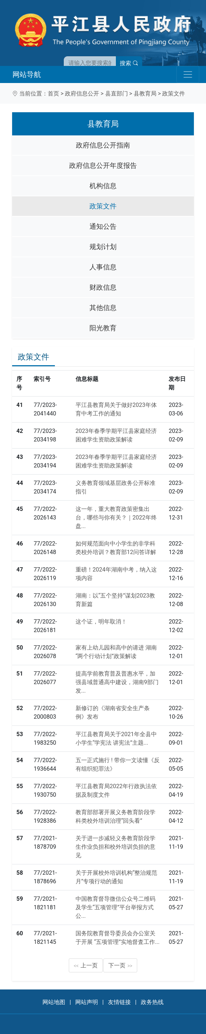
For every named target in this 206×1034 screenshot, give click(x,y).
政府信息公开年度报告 (103, 165)
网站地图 (53, 1002)
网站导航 (26, 74)
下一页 (120, 965)
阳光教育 (103, 328)
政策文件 (173, 93)
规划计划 (103, 247)
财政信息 (103, 287)
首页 (53, 93)
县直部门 (116, 93)
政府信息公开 (82, 93)
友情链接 (119, 1002)
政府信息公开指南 (103, 145)
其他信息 (103, 308)
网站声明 (86, 1002)
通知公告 (103, 226)
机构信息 (103, 186)
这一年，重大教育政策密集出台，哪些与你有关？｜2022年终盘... (116, 517)
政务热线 (152, 1002)
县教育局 (145, 93)
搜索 (129, 63)
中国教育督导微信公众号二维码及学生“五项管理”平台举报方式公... (115, 907)
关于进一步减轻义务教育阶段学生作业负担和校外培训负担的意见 (115, 847)
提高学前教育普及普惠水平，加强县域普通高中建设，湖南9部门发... (117, 682)
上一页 (86, 965)
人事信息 (103, 267)
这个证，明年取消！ (101, 621)
